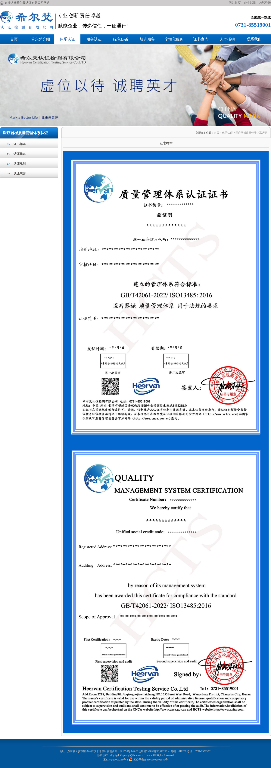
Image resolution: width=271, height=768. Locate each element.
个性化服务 (174, 39)
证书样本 (20, 144)
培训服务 (147, 39)
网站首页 (235, 2)
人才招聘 (227, 39)
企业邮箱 (250, 2)
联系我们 (254, 39)
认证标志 (20, 153)
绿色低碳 (120, 39)
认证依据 (20, 173)
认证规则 (20, 163)
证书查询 (200, 39)
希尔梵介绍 (40, 39)
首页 (14, 39)
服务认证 (93, 39)
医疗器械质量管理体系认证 (251, 132)
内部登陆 (265, 2)
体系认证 (67, 39)
